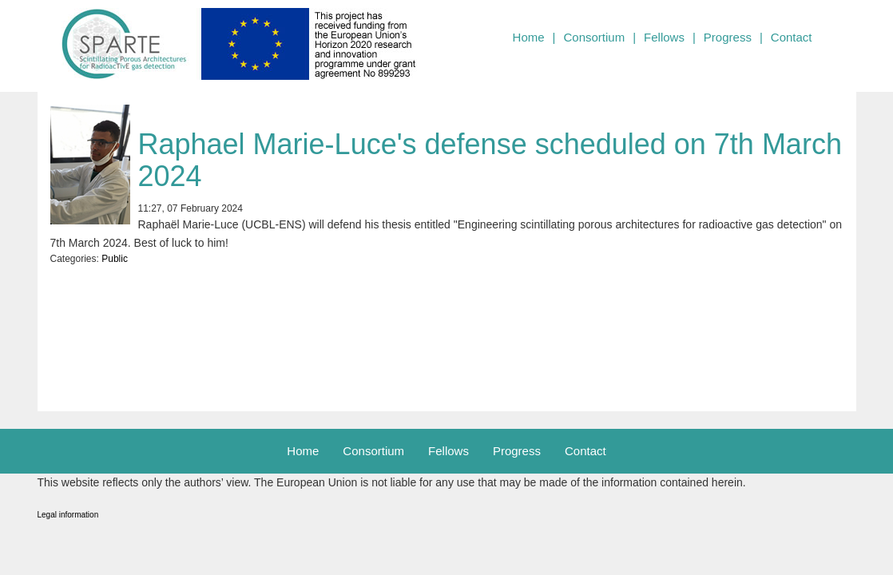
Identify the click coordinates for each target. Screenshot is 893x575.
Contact (791, 37)
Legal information (68, 514)
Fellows (664, 37)
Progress (728, 37)
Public (114, 258)
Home (529, 37)
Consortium (594, 37)
